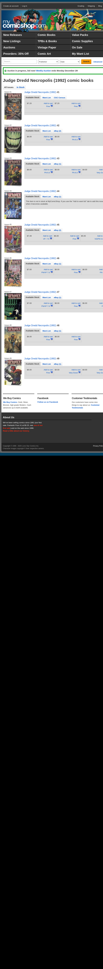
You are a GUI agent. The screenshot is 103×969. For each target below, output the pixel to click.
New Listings (11, 41)
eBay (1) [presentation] (57, 164)
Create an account (10, 6)
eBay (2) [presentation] (57, 131)
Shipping (91, 6)
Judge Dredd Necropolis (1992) (40, 92)
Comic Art (44, 53)
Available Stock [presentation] (32, 97)
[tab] (32, 97)
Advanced (97, 62)
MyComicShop (24, 24)
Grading (81, 6)
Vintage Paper (47, 47)
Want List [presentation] (46, 98)
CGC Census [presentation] (59, 98)
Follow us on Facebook (47, 402)
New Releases (12, 34)
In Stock (20, 87)
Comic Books (47, 34)
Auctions (9, 47)
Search (86, 61)
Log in (24, 6)
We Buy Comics (10, 402)
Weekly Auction (43, 71)
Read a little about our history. (16, 431)
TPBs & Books (47, 41)
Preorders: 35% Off (16, 53)
